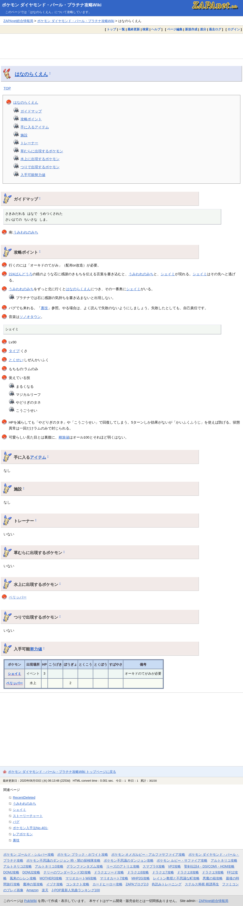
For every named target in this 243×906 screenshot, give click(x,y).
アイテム (38, 457)
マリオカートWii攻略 (81, 878)
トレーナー (29, 143)
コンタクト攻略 (77, 884)
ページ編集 (174, 29)
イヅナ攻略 (54, 884)
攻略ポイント (31, 119)
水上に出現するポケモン (40, 159)
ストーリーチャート (28, 816)
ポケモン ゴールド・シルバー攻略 (28, 854)
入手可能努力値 (32, 175)
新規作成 (191, 29)
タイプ (14, 351)
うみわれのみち (25, 232)
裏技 (44, 308)
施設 (24, 135)
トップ (111, 29)
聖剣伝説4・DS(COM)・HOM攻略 (209, 866)
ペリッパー (18, 597)
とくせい (16, 360)
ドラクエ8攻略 (188, 872)
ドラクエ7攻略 (163, 872)
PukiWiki (30, 901)
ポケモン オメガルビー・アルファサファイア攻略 (148, 854)
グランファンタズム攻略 (84, 866)
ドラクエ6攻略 (138, 872)
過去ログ (215, 29)
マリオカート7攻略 (114, 878)
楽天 (45, 890)
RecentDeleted (24, 797)
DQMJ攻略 (11, 872)
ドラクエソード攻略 (109, 872)
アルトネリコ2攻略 (17, 866)
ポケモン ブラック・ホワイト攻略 (82, 854)
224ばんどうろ (21, 274)
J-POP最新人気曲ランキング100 (75, 890)
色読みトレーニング (167, 884)
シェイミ (168, 274)
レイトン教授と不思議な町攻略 (176, 878)
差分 (203, 29)
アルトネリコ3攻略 (49, 866)
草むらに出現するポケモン (41, 151)
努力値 (36, 649)
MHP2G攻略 (140, 878)
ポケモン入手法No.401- (30, 828)
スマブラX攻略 (154, 866)
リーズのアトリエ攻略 (123, 866)
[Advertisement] (121, 46)
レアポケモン (23, 834)
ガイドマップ (31, 111)
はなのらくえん (31, 74)
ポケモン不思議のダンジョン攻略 (129, 860)
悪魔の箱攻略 (213, 878)
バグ (16, 822)
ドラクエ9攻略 (213, 872)
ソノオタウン (30, 317)
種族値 (64, 437)
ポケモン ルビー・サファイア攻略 (182, 860)
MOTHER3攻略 (51, 878)
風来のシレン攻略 (23, 878)
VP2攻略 (174, 866)
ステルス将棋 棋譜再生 (202, 884)
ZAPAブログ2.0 (137, 884)
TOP (7, 88)
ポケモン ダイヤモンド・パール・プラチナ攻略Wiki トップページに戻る (62, 772)
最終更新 (133, 29)
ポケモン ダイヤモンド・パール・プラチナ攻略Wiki (52, 5)
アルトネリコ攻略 (224, 860)
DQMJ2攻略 (31, 872)
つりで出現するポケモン (40, 167)
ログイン (234, 29)
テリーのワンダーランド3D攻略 (67, 872)
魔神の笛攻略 (33, 884)
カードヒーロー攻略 (107, 884)
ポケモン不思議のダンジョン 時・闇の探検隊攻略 (63, 860)
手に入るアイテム (34, 127)
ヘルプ (155, 29)
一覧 (122, 29)
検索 (145, 29)
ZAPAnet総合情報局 (18, 21)
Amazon (32, 890)
